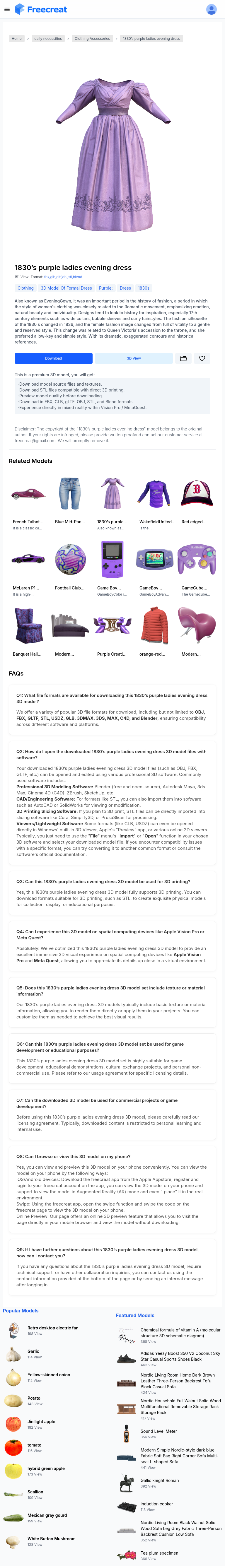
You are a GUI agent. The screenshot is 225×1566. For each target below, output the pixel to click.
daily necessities (48, 38)
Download (53, 358)
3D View (134, 358)
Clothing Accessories (92, 38)
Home (17, 38)
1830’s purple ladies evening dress (151, 38)
